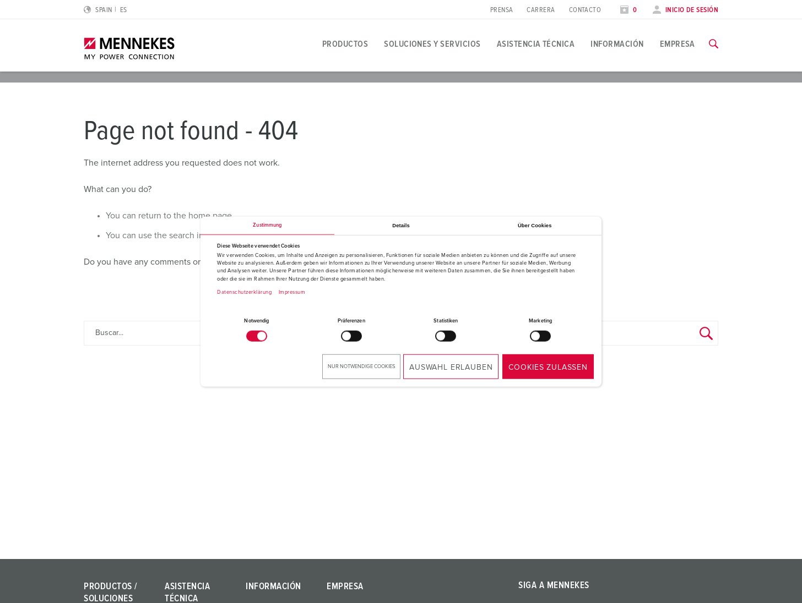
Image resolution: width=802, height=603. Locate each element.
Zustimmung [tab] (267, 225)
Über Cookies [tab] (535, 225)
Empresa (677, 44)
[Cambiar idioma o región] (105, 10)
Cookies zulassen (547, 367)
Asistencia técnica (536, 44)
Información (616, 44)
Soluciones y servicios (432, 44)
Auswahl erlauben (450, 367)
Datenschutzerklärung (244, 291)
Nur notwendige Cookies (361, 366)
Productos (345, 44)
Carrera (541, 10)
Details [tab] (400, 225)
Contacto (585, 10)
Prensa (501, 10)
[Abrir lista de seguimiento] (628, 10)
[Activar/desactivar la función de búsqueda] (713, 44)
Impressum (292, 291)
